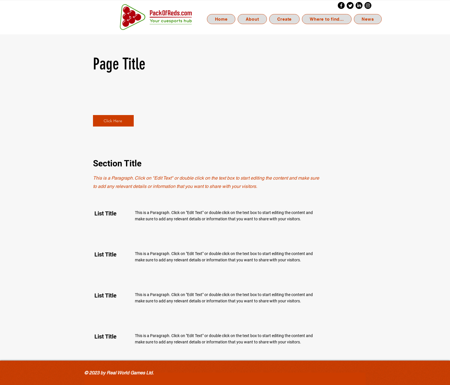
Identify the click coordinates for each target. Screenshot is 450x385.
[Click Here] (113, 121)
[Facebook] (341, 5)
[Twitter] (350, 5)
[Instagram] (367, 5)
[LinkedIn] (359, 5)
